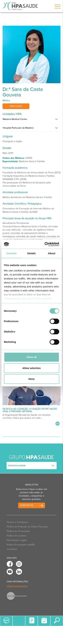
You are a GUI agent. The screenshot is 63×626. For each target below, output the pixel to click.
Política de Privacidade (18, 531)
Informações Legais (17, 540)
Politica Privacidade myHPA (21, 544)
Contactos (12, 549)
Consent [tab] (11, 253)
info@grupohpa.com (17, 586)
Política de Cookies (16, 535)
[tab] (31, 120)
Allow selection (31, 368)
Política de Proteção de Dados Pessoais (27, 526)
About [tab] (51, 253)
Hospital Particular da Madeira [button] (18, 127)
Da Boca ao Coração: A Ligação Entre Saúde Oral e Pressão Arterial (30, 410)
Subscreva (26, 505)
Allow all (31, 357)
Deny (31, 378)
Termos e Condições (17, 522)
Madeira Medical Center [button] (15, 119)
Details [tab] (31, 253)
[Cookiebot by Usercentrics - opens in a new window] (45, 244)
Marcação (16, 106)
